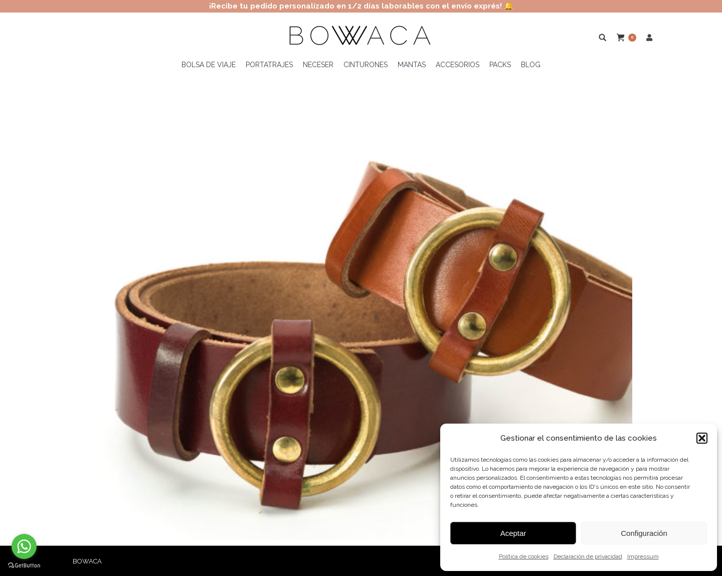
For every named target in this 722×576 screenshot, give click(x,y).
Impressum (643, 556)
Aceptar (513, 533)
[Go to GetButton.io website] (24, 565)
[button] (702, 438)
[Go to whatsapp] (24, 546)
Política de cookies (524, 556)
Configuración (644, 533)
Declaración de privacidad (588, 556)
